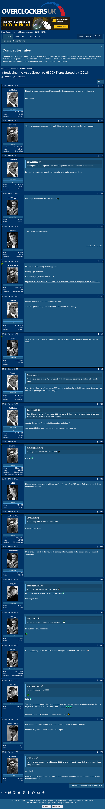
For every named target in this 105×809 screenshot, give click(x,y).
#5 (102, 226)
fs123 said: (31, 758)
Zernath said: (32, 410)
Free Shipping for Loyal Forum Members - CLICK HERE (23, 32)
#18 (101, 680)
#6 (102, 261)
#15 (101, 580)
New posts (7, 41)
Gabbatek (7, 77)
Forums (8, 36)
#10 (101, 404)
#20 (101, 752)
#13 (101, 512)
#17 (101, 645)
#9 (102, 369)
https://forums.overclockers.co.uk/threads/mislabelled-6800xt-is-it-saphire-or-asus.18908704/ (62, 282)
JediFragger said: (33, 448)
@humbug (34, 650)
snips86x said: (32, 162)
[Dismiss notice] (101, 46)
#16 (101, 612)
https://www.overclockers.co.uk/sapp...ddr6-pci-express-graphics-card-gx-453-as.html (59, 91)
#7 (102, 296)
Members (33, 36)
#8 (102, 334)
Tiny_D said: (32, 618)
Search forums (19, 41)
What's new (19, 36)
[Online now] (2, 264)
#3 (102, 156)
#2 (102, 121)
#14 (101, 547)
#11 (101, 442)
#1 (102, 86)
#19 (101, 719)
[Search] (99, 36)
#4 (102, 194)
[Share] (98, 86)
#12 (101, 479)
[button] (26, 36)
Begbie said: (32, 375)
